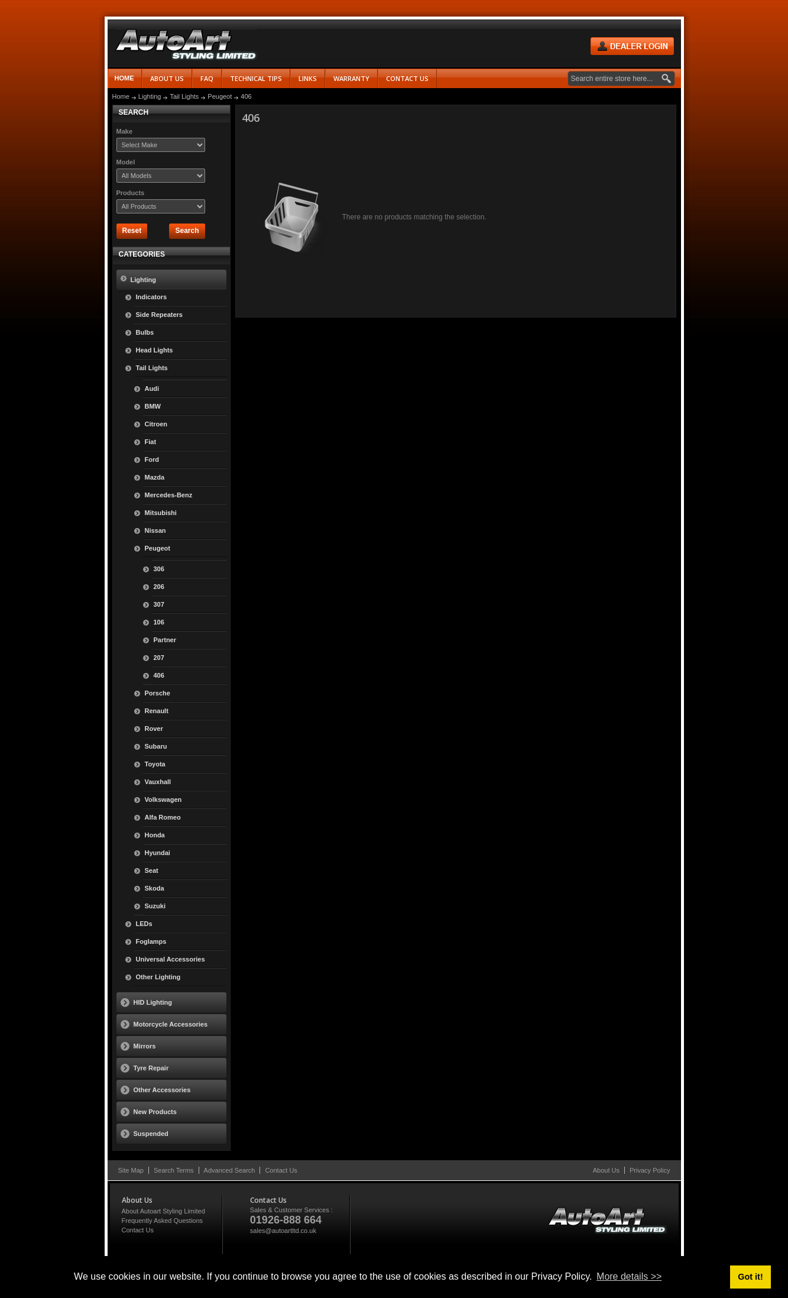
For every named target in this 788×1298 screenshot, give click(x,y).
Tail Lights (184, 96)
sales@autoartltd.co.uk (283, 1230)
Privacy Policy (650, 1170)
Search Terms (174, 1170)
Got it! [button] (750, 1276)
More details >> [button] (628, 1276)
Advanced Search (229, 1170)
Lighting (149, 96)
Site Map (131, 1170)
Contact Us (281, 1170)
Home (124, 78)
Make (124, 131)
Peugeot (219, 96)
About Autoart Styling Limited (163, 1211)
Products (130, 192)
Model (125, 162)
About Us (606, 1170)
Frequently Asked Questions (162, 1220)
